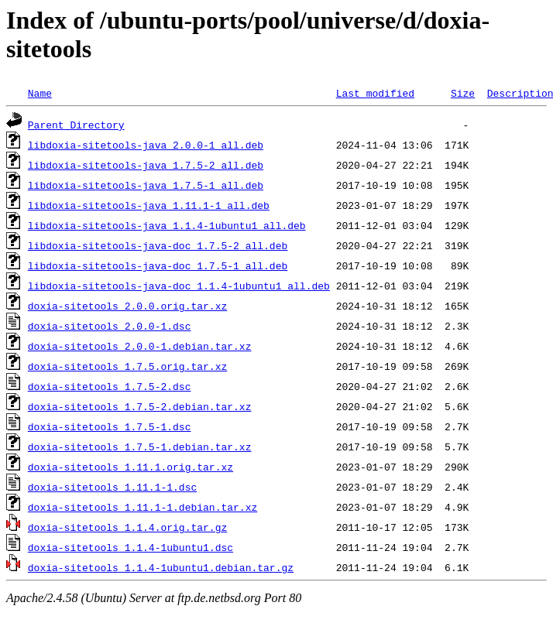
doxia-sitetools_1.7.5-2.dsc (109, 386)
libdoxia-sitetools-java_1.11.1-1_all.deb (149, 205)
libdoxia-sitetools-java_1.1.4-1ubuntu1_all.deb (167, 225)
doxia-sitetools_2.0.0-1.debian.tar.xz (140, 346)
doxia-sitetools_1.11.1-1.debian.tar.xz (142, 507)
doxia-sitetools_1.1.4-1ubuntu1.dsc (130, 547)
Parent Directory (76, 125)
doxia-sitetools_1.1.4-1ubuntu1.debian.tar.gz (161, 567)
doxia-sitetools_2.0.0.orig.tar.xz (127, 306)
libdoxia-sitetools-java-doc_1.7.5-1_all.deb (157, 265)
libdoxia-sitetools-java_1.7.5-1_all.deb (145, 185)
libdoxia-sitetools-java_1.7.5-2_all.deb (145, 165)
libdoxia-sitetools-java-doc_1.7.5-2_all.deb (157, 245)
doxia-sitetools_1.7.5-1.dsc (109, 426)
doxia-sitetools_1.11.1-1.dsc (112, 487)
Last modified (375, 93)
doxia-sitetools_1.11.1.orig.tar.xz (130, 467)
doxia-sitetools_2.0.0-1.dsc (109, 326)
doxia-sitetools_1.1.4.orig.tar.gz (127, 527)
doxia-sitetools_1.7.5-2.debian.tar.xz (140, 406)
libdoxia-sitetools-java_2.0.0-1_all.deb (145, 145)
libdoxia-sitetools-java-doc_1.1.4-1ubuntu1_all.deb (179, 286)
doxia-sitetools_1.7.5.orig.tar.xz (127, 366)
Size (463, 93)
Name (40, 93)
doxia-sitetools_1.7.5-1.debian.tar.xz (140, 446)
